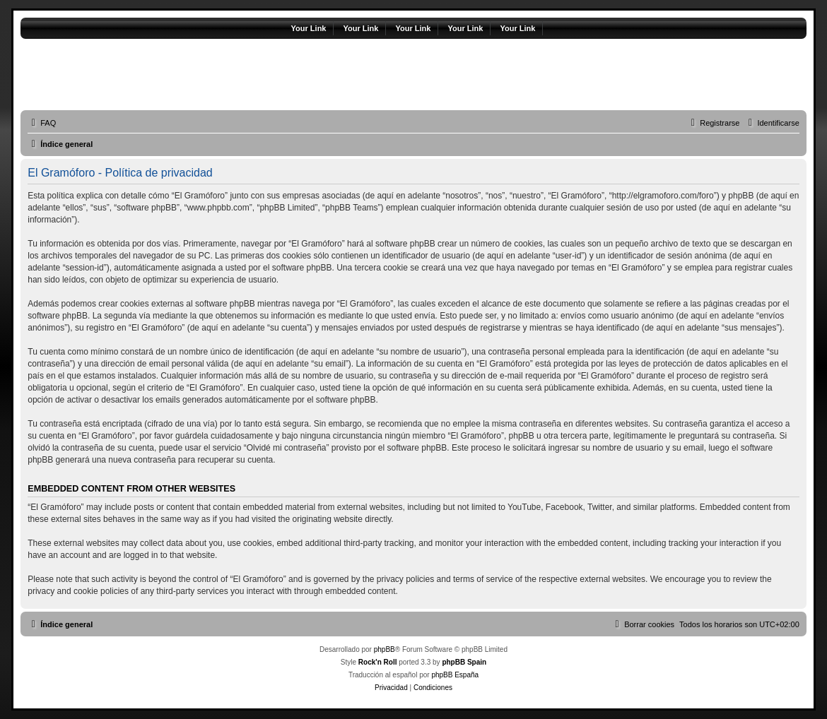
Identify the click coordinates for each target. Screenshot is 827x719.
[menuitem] (42, 122)
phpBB (384, 649)
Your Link (309, 28)
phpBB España (455, 675)
